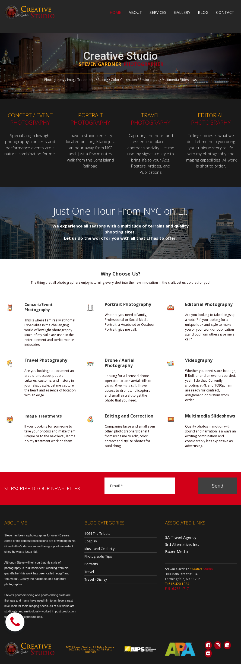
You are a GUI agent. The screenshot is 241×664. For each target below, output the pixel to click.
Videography (197, 360)
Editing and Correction (127, 416)
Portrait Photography (126, 304)
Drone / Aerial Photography (118, 363)
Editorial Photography (206, 304)
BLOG (203, 12)
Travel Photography (44, 360)
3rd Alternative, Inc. (180, 543)
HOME (115, 12)
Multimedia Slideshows (207, 416)
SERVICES (158, 12)
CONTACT (225, 12)
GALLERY (182, 12)
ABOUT (135, 12)
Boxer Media (175, 550)
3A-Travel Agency (178, 537)
